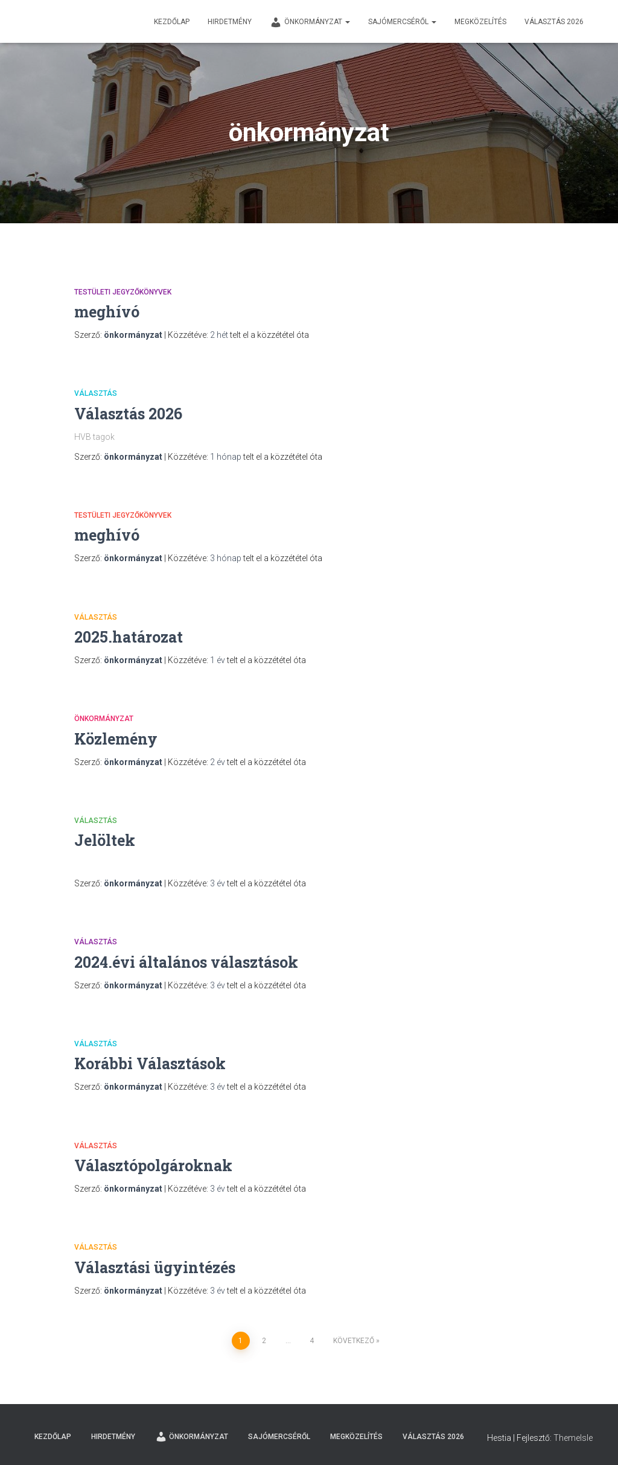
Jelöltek (104, 840)
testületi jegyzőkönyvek (122, 292)
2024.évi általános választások (186, 962)
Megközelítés (480, 21)
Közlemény (116, 739)
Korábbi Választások (150, 1063)
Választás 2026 (554, 21)
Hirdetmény (230, 21)
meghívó (106, 312)
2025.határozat (128, 637)
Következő (353, 1340)
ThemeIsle (573, 1438)
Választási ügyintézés (154, 1267)
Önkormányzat (310, 22)
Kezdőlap (172, 21)
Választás (95, 393)
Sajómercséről (402, 21)
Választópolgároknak (153, 1165)
